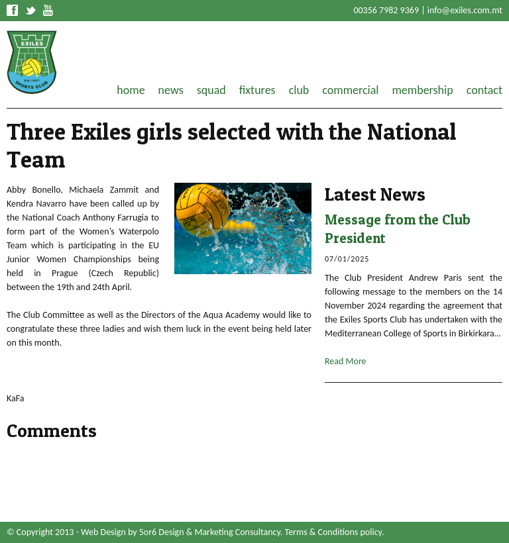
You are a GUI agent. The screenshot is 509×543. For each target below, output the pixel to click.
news (171, 90)
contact (484, 90)
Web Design (103, 532)
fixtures (257, 90)
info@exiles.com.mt (464, 10)
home (130, 90)
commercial (350, 90)
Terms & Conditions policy (333, 532)
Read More (346, 361)
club (299, 90)
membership (422, 90)
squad (211, 90)
